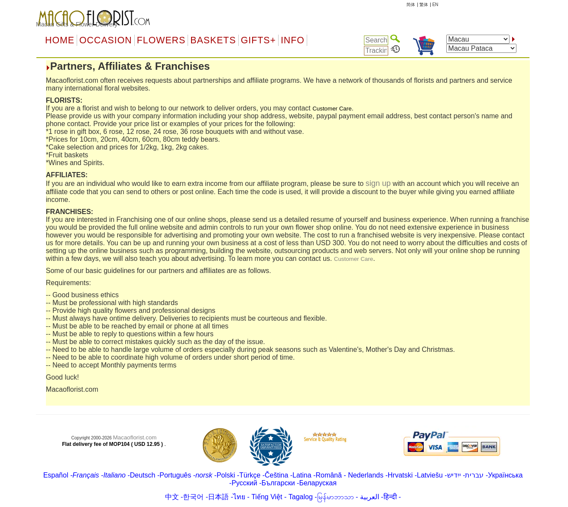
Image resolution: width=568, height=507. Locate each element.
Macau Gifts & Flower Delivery (76, 24)
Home (60, 40)
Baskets (213, 40)
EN (435, 4)
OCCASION (105, 40)
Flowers (161, 40)
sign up (378, 183)
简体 (410, 4)
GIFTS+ (258, 40)
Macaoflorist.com (135, 437)
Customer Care (353, 259)
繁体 (423, 4)
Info (293, 40)
